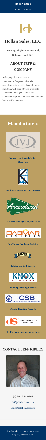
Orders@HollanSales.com (23, 408)
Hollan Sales (23, 4)
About (17, 9)
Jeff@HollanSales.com (23, 402)
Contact (27, 9)
